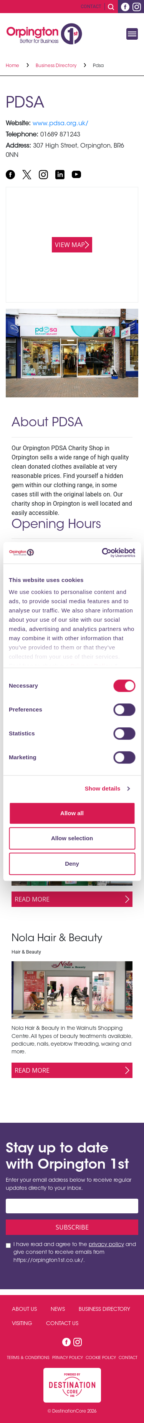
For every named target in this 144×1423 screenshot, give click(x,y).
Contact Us (62, 1324)
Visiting (22, 1324)
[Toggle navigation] (132, 34)
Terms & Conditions (29, 1358)
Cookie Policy (101, 1358)
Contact (91, 6)
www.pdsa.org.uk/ (61, 124)
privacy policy (106, 1245)
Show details (103, 788)
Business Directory (57, 66)
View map (70, 245)
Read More (32, 899)
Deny (72, 863)
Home (13, 66)
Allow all (72, 813)
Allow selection (72, 838)
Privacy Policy (68, 1358)
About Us (24, 1309)
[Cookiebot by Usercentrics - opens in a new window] (102, 553)
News (58, 1309)
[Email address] (72, 1206)
